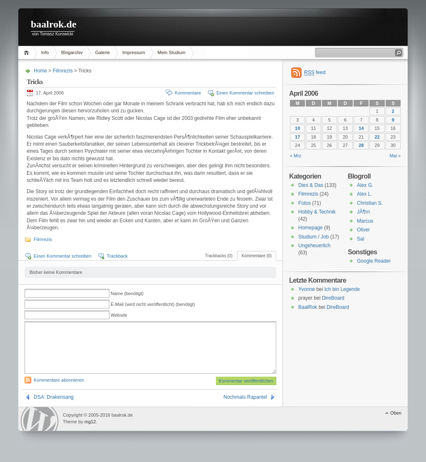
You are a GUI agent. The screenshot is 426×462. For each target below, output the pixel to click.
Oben (395, 422)
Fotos (304, 203)
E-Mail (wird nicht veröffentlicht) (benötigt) (153, 304)
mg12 (90, 431)
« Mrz (295, 155)
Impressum (133, 52)
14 (361, 128)
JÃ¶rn (363, 212)
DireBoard (333, 298)
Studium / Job (313, 237)
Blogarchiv (71, 52)
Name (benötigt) (127, 293)
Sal (360, 239)
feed (314, 73)
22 (377, 136)
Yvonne (306, 289)
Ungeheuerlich (314, 245)
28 (361, 145)
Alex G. (365, 185)
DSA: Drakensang (54, 407)
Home (27, 52)
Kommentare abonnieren (59, 389)
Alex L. (364, 194)
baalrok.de (54, 24)
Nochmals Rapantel (245, 407)
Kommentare (188, 92)
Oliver (363, 230)
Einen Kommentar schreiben (245, 92)
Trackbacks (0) (219, 255)
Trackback (117, 255)
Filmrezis (63, 71)
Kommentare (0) (257, 255)
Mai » (395, 155)
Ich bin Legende (342, 289)
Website (119, 315)
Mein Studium (172, 52)
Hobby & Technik (317, 212)
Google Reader (374, 261)
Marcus (365, 221)
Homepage (310, 228)
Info (45, 52)
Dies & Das (310, 185)
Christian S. (370, 203)
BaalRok (307, 307)
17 (297, 136)
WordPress (39, 429)
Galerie (102, 52)
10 (297, 128)
